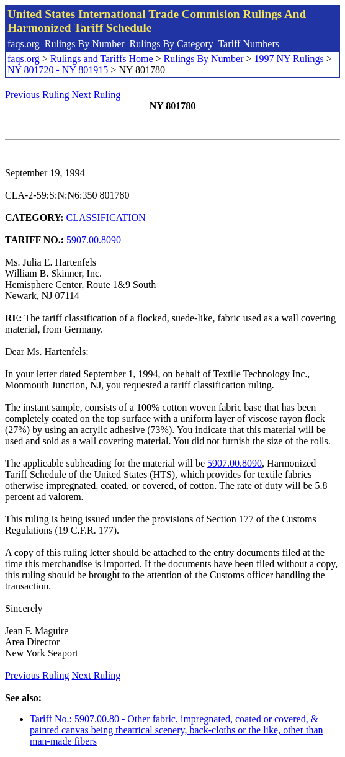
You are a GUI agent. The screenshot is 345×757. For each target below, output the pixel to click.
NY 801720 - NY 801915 (57, 70)
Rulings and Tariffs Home (101, 58)
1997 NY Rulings (289, 58)
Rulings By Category (171, 43)
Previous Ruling (37, 94)
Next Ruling (96, 94)
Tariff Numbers (248, 43)
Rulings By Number (85, 43)
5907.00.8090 (93, 240)
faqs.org (23, 43)
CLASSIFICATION (106, 217)
